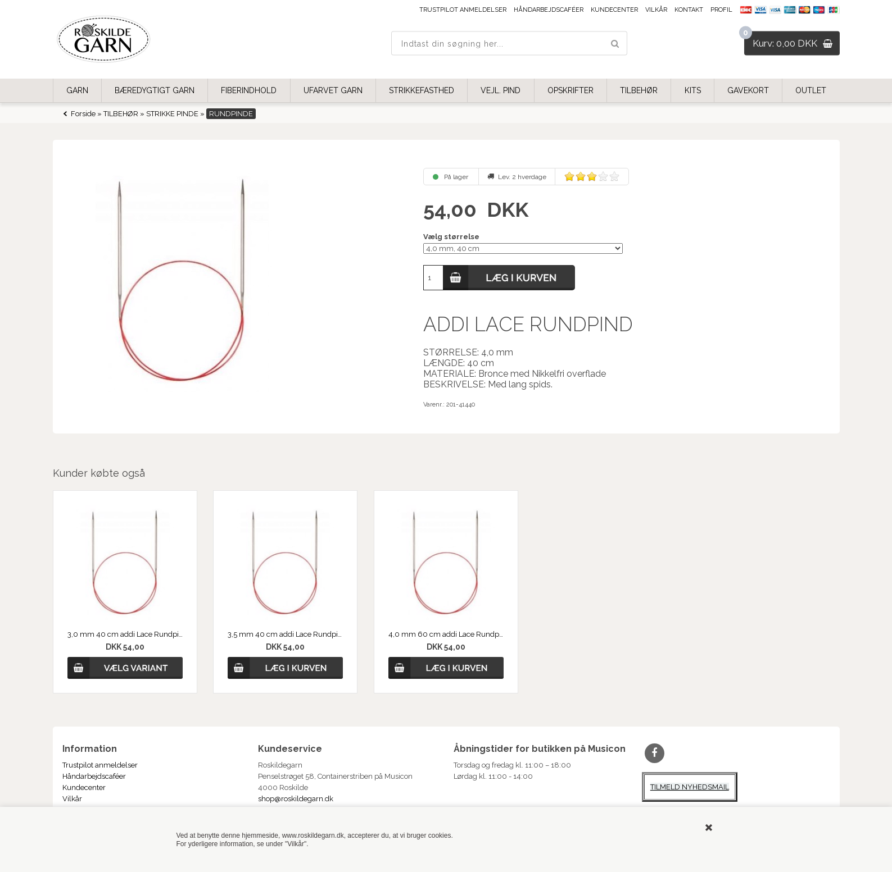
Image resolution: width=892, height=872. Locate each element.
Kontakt (688, 9)
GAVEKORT (748, 90)
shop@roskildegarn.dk (295, 799)
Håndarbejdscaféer (548, 9)
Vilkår (656, 9)
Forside (83, 113)
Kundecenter (614, 9)
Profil (721, 9)
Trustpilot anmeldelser (462, 9)
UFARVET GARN (333, 90)
